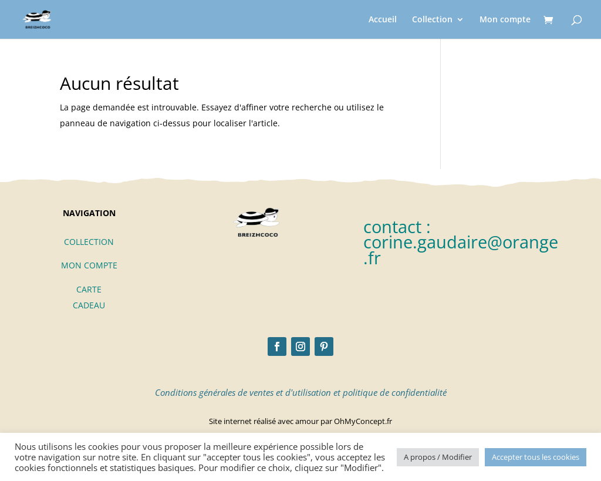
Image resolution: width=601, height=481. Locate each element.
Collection (432, 20)
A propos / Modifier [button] (438, 457)
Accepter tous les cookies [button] (535, 457)
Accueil (383, 20)
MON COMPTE (89, 265)
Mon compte (505, 20)
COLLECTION (89, 241)
